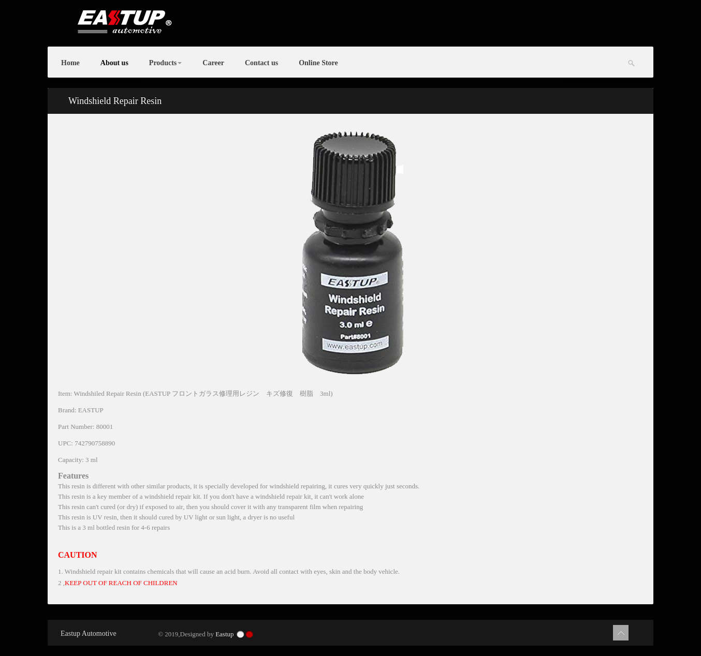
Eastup (224, 634)
